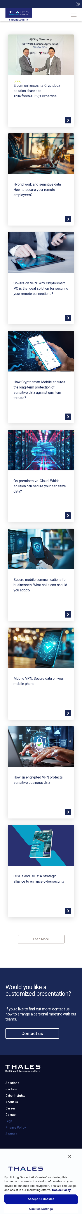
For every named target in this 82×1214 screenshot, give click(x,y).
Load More (41, 939)
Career (10, 1127)
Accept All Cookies (41, 1199)
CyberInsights (15, 1114)
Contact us (32, 1052)
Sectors (11, 1108)
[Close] (70, 1156)
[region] (41, 1181)
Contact (10, 1134)
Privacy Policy (15, 1146)
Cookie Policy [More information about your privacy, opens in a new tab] (61, 1190)
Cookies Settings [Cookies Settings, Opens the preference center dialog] (41, 1208)
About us (11, 1121)
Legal (9, 1140)
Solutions (12, 1102)
